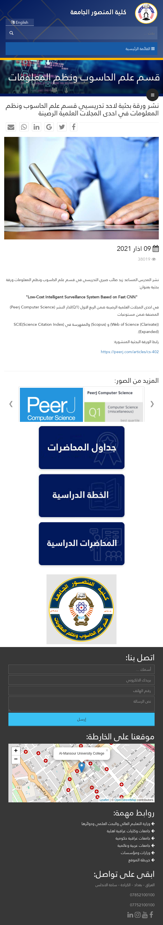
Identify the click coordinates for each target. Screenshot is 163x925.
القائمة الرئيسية (140, 48)
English (19, 22)
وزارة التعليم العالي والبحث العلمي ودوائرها (118, 850)
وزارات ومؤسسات (138, 879)
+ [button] (16, 778)
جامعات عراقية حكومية (135, 865)
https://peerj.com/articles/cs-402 (130, 351)
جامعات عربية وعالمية (136, 872)
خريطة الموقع (142, 887)
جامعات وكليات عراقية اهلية (131, 858)
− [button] (16, 787)
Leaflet (104, 827)
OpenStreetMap (125, 827)
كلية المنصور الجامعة (99, 12)
